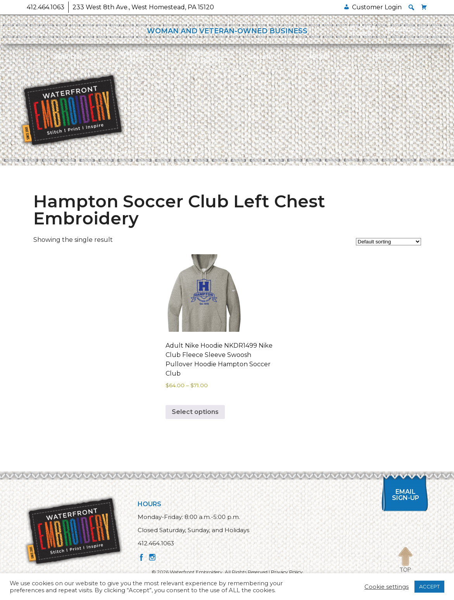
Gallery (261, 56)
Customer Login (377, 7)
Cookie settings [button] (386, 586)
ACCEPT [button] (429, 586)
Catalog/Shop (135, 56)
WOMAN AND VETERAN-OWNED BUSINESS (227, 31)
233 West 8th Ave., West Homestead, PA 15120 (143, 7)
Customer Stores (359, 30)
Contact (387, 56)
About (318, 56)
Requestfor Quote (205, 56)
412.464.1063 (45, 7)
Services (67, 56)
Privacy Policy (287, 572)
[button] (411, 7)
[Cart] (424, 7)
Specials (400, 29)
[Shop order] (388, 241)
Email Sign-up (405, 495)
